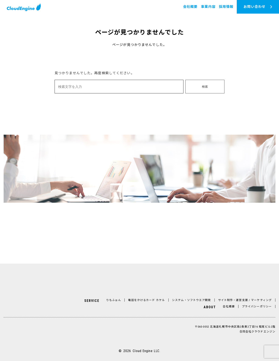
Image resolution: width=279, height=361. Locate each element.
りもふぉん (113, 300)
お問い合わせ (254, 7)
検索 (205, 86)
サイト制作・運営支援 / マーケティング (245, 300)
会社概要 (190, 7)
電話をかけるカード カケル (146, 300)
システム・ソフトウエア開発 (191, 300)
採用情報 (226, 7)
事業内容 (208, 7)
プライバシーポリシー (257, 306)
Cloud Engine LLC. (146, 351)
